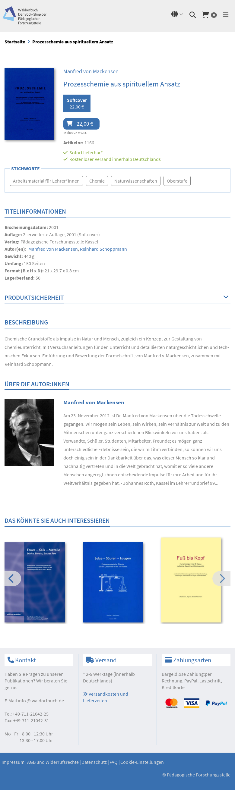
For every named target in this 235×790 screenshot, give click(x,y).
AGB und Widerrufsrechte (53, 762)
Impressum (13, 762)
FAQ (114, 762)
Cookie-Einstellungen (142, 762)
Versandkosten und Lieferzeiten (105, 697)
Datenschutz (94, 762)
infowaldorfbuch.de (41, 701)
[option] (40, 583)
